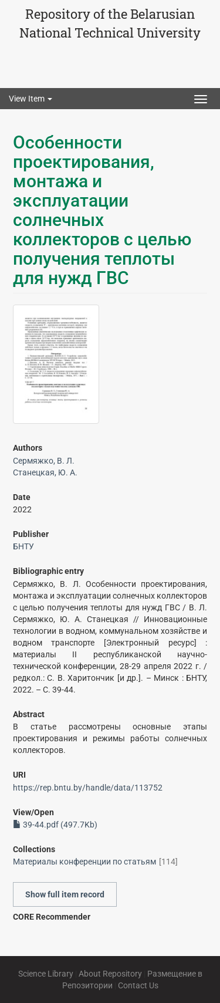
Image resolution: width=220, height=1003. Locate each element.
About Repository (110, 973)
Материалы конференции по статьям (84, 861)
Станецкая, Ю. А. (45, 472)
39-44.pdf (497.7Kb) (55, 824)
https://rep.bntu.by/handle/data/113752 (88, 787)
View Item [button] (30, 98)
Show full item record (64, 894)
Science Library (45, 973)
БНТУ (23, 546)
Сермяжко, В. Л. (44, 460)
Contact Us (138, 985)
